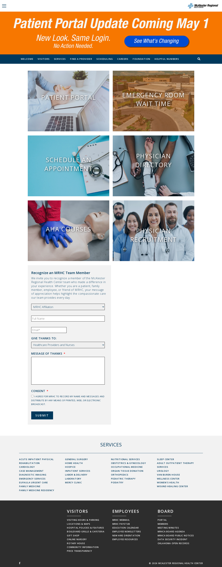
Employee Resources (125, 539)
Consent (39, 391)
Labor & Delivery (76, 474)
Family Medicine (29, 486)
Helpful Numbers (167, 58)
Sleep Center (165, 459)
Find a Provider (81, 58)
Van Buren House (168, 474)
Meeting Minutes (168, 527)
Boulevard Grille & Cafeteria (85, 531)
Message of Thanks (48, 353)
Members (163, 523)
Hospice (70, 466)
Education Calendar (125, 527)
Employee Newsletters (126, 531)
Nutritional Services (125, 459)
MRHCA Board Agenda (171, 531)
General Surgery (76, 459)
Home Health (74, 463)
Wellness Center (168, 478)
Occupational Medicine (127, 466)
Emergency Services (32, 478)
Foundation (141, 58)
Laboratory (73, 478)
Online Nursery (77, 539)
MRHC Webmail (121, 519)
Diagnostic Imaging (32, 474)
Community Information (83, 547)
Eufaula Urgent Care (33, 482)
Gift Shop (73, 535)
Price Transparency (79, 551)
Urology (163, 470)
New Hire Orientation (126, 535)
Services (60, 58)
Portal (162, 519)
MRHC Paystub (121, 523)
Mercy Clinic (73, 482)
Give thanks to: (44, 338)
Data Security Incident (172, 539)
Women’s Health (168, 482)
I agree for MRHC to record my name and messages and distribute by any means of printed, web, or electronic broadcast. (67, 400)
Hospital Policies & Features (85, 527)
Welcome (27, 58)
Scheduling (104, 58)
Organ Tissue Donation (127, 470)
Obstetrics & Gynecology (128, 463)
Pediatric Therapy (123, 478)
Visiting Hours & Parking (83, 519)
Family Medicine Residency (36, 490)
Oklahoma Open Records (173, 543)
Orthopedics (119, 474)
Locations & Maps (78, 523)
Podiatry (117, 482)
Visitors (44, 58)
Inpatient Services (77, 470)
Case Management (31, 470)
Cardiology (27, 466)
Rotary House (76, 543)
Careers (122, 58)
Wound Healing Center (172, 486)
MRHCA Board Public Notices (176, 535)
